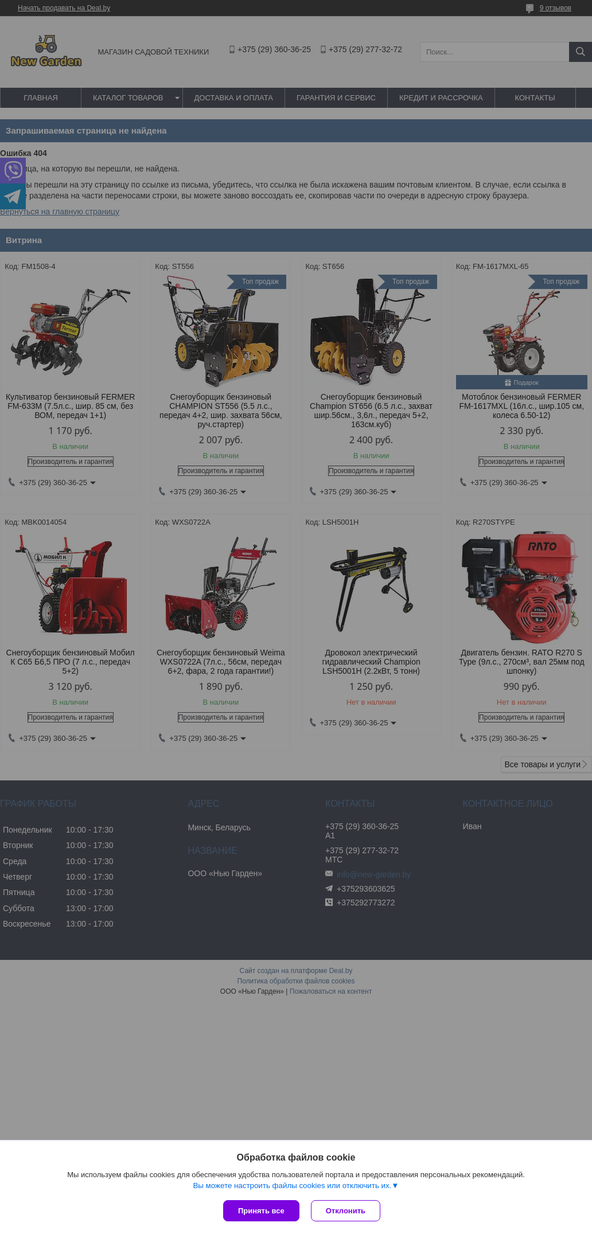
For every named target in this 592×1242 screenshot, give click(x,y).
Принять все (261, 1210)
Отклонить (345, 1210)
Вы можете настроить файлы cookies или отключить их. (292, 1185)
